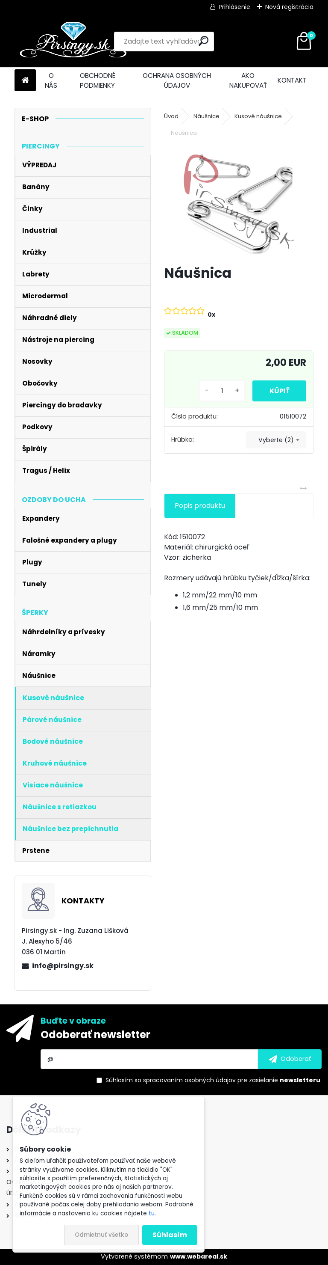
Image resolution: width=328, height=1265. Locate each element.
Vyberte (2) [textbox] (276, 440)
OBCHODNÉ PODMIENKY (97, 80)
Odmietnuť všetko (101, 1235)
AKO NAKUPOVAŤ (248, 80)
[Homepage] (25, 80)
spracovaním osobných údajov (189, 1080)
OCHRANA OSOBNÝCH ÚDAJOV (177, 80)
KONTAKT (292, 80)
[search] (203, 41)
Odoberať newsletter (95, 1034)
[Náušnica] (238, 202)
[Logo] (73, 41)
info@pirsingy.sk (63, 966)
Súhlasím (169, 1235)
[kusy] (221, 390)
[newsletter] (289, 1059)
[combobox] (276, 439)
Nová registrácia (289, 7)
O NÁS (51, 80)
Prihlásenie (234, 7)
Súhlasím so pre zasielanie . (213, 1080)
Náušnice (206, 116)
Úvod (171, 116)
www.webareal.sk (198, 1256)
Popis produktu (200, 506)
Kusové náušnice (258, 116)
